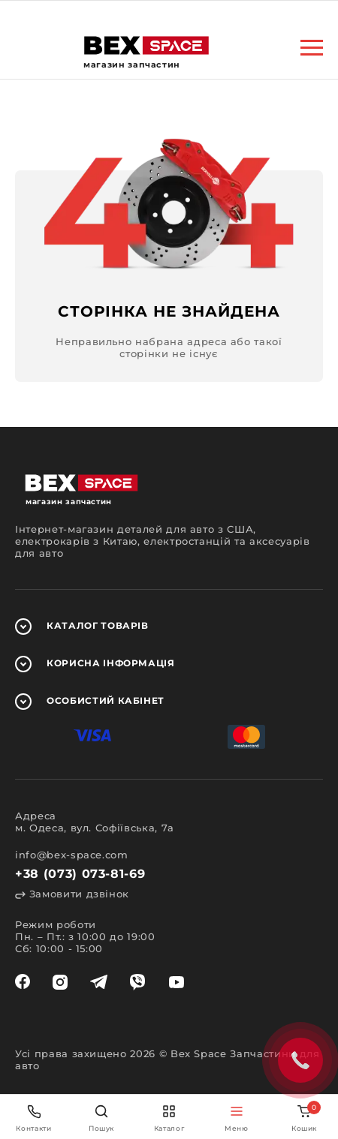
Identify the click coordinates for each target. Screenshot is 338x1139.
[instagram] (60, 982)
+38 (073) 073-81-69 (80, 874)
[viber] (137, 982)
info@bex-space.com (71, 855)
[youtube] (176, 982)
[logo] (146, 45)
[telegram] (98, 982)
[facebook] (22, 982)
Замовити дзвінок (72, 894)
